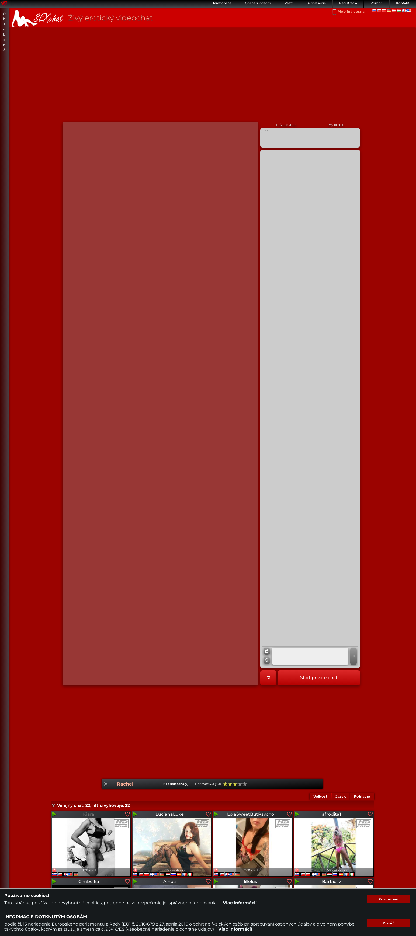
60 (235, 784)
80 (239, 784)
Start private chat (319, 677)
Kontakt (402, 3)
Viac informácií (240, 902)
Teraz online (222, 3)
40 (230, 784)
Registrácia (348, 3)
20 (225, 784)
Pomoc (376, 3)
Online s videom (258, 3)
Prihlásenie (317, 3)
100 (244, 784)
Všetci (289, 3)
